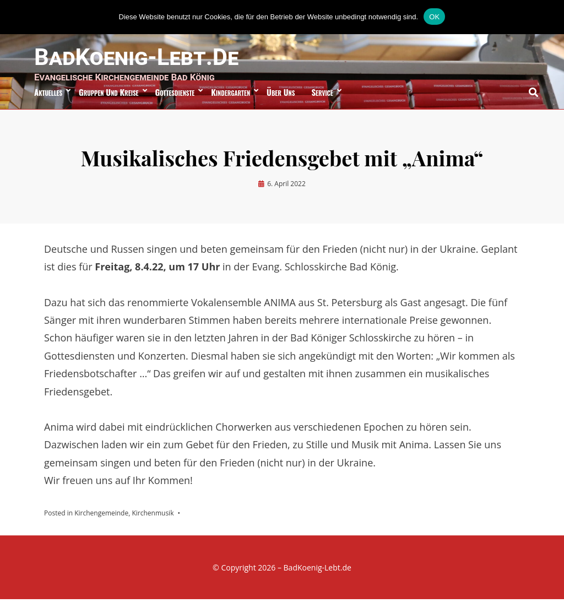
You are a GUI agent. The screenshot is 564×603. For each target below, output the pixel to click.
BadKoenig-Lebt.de (141, 58)
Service (322, 95)
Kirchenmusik (152, 516)
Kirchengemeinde (101, 516)
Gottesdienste (175, 95)
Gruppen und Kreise (108, 95)
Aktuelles (48, 95)
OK (434, 17)
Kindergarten (230, 95)
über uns (281, 95)
